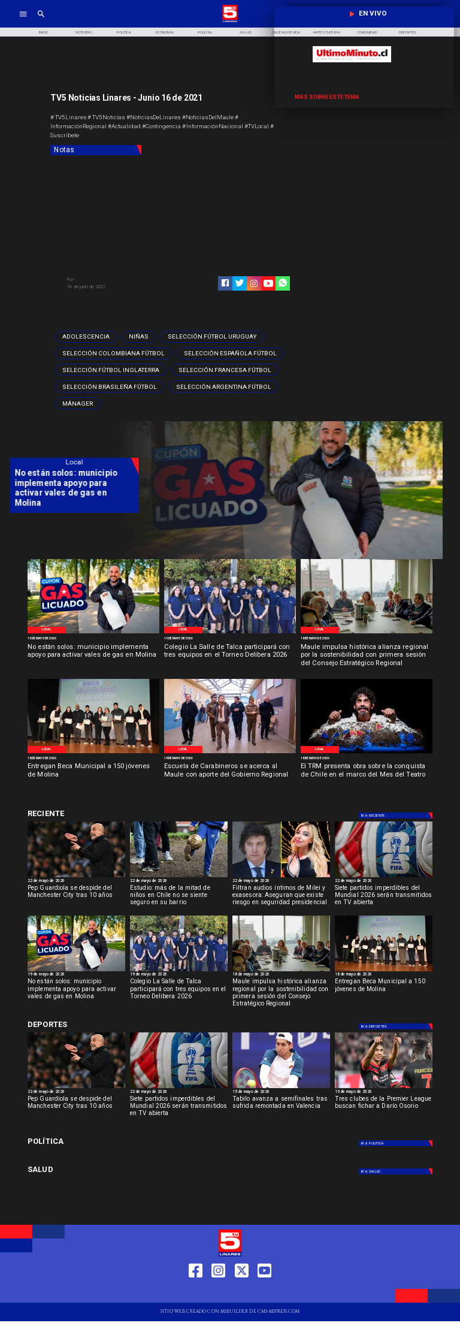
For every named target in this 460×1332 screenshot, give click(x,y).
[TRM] (366, 752)
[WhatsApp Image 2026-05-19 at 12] (93, 632)
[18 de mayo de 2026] (366, 638)
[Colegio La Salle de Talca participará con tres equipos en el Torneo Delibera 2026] (230, 656)
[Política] (124, 32)
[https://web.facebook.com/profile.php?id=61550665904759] (195, 1292)
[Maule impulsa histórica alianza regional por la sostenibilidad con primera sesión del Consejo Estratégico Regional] (366, 656)
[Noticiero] (83, 32)
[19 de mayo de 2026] (93, 638)
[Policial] (205, 32)
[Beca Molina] (93, 752)
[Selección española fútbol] (230, 354)
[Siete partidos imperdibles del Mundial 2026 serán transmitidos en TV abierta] (383, 897)
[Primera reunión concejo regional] (366, 632)
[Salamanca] (230, 752)
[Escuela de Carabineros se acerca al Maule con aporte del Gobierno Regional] (230, 775)
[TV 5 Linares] (41, 21)
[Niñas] (139, 337)
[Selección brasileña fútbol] (109, 386)
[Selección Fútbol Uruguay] (212, 337)
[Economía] (164, 32)
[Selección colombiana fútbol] (113, 354)
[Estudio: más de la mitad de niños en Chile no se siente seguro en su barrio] (179, 897)
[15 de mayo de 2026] (281, 1092)
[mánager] (77, 403)
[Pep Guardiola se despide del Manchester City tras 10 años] (76, 897)
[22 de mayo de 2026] (76, 881)
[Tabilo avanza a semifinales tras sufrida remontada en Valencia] (281, 1108)
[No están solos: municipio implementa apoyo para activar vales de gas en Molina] (93, 656)
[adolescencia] (86, 337)
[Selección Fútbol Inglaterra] (111, 370)
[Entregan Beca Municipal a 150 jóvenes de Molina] (93, 775)
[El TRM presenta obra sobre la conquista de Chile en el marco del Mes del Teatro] (366, 775)
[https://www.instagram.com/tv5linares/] (254, 283)
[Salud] (245, 32)
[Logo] (230, 21)
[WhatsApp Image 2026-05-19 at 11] (230, 632)
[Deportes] (92, 813)
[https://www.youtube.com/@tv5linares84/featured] (268, 283)
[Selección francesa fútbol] (225, 370)
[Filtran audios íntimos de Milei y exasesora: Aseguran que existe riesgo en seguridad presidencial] (281, 897)
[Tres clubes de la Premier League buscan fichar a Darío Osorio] (383, 1108)
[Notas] (95, 150)
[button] (86, 337)
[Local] (46, 630)
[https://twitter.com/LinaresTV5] (242, 1292)
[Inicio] (43, 32)
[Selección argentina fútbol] (224, 386)
